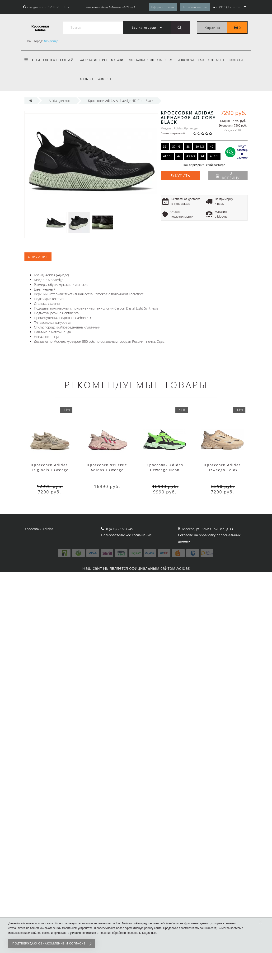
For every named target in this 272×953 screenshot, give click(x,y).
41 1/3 (167, 156)
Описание (38, 257)
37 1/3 (176, 147)
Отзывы (86, 79)
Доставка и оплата (146, 60)
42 (179, 156)
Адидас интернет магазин (103, 60)
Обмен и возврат (181, 60)
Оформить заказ (163, 7)
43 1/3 (191, 156)
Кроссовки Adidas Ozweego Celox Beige (222, 470)
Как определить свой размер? (204, 165)
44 (202, 156)
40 (211, 147)
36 (164, 147)
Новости (239, 60)
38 (188, 147)
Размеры (104, 79)
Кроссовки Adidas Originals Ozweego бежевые (50, 470)
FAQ (203, 60)
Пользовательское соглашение (126, 535)
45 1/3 (214, 156)
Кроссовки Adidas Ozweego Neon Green (165, 470)
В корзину (227, 175)
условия (75, 933)
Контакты (219, 60)
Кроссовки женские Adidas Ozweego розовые (107, 470)
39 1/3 (200, 147)
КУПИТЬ (182, 175)
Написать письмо (195, 7)
